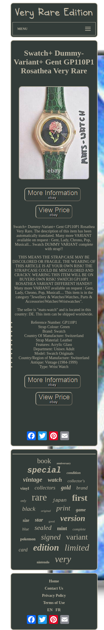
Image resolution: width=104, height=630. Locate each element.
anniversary (64, 463)
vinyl (24, 488)
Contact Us (54, 588)
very (63, 559)
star (39, 520)
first (79, 498)
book (44, 461)
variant (77, 537)
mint (62, 528)
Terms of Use (54, 603)
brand (82, 488)
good (52, 521)
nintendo (43, 562)
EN (49, 610)
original (46, 510)
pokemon (27, 539)
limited (77, 548)
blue (25, 529)
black (28, 508)
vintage (32, 479)
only (23, 501)
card (23, 550)
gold (66, 487)
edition (46, 548)
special (44, 470)
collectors (45, 488)
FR (58, 610)
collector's (76, 481)
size (26, 520)
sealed (42, 527)
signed (51, 537)
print (63, 508)
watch (55, 479)
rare (39, 497)
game (81, 509)
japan (59, 500)
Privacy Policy (54, 595)
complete (79, 529)
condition (74, 473)
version (72, 518)
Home (54, 581)
